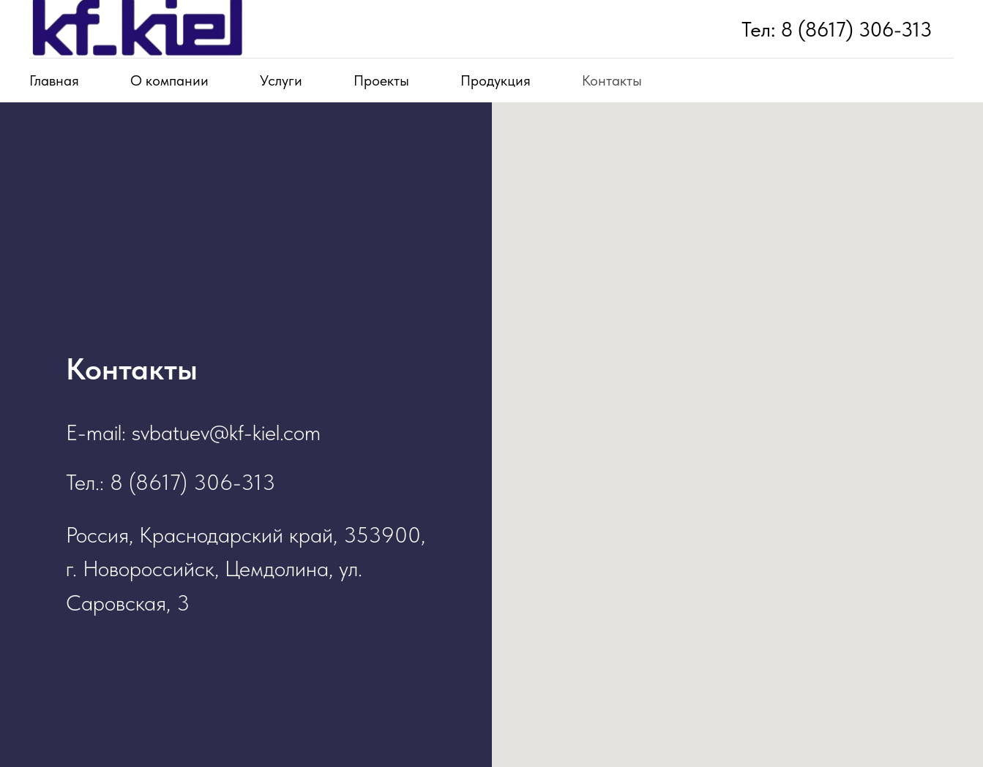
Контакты (612, 80)
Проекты (381, 80)
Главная (54, 80)
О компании (169, 80)
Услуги (281, 80)
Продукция (495, 80)
